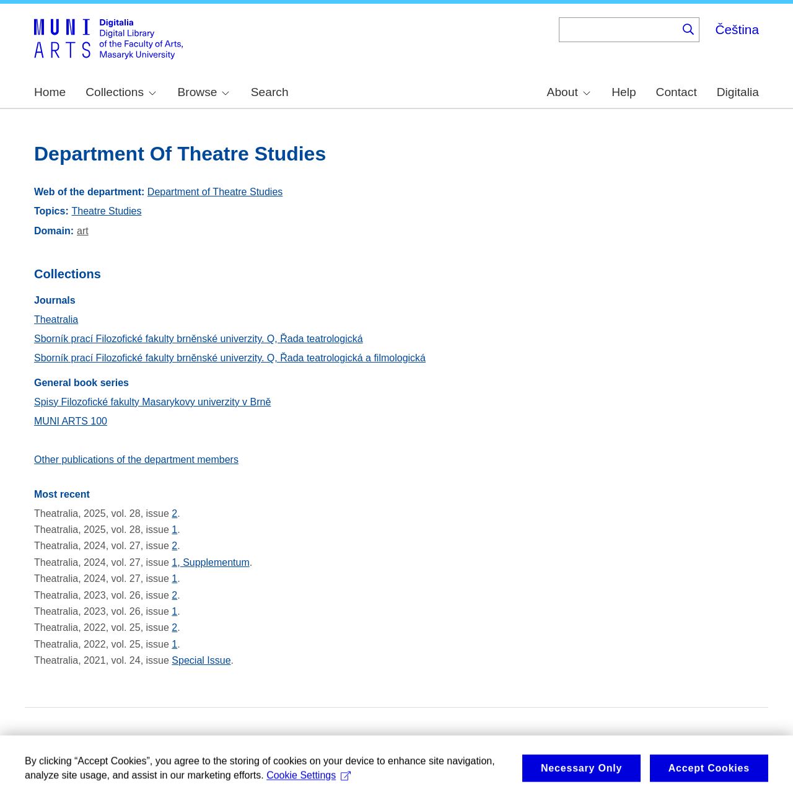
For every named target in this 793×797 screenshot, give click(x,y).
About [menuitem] (568, 92)
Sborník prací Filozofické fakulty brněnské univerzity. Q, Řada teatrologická (198, 338)
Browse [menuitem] (203, 92)
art (83, 231)
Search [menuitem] (270, 92)
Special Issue (201, 660)
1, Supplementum (210, 562)
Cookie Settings (308, 780)
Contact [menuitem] (676, 92)
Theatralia (56, 319)
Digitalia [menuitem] (738, 92)
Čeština (737, 29)
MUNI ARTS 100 (70, 421)
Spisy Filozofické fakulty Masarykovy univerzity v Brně (152, 402)
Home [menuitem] (50, 92)
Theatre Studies (107, 211)
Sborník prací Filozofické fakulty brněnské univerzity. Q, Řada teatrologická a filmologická (230, 358)
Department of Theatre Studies (215, 192)
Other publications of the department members (136, 459)
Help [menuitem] (623, 92)
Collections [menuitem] (120, 92)
